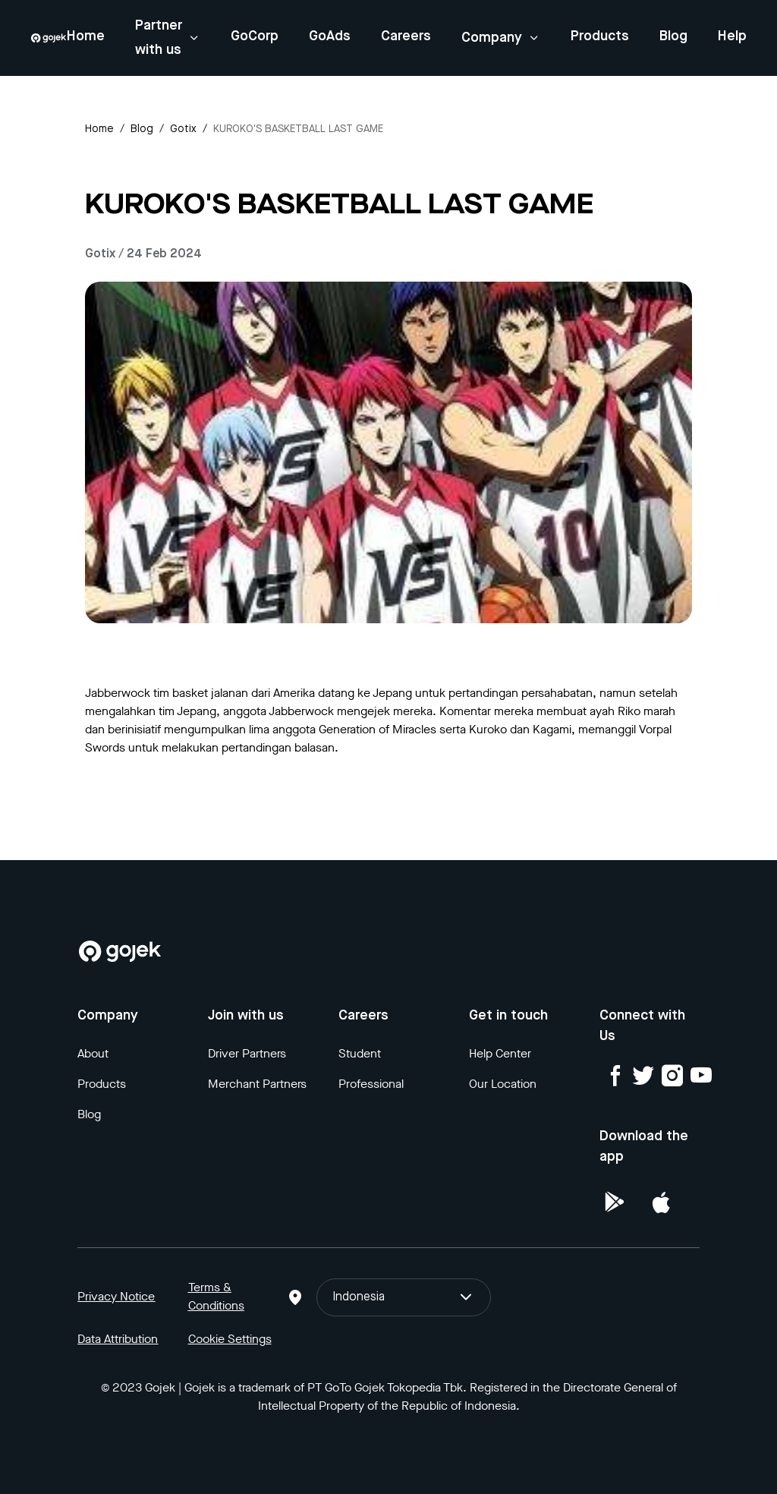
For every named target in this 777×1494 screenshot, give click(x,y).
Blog (673, 36)
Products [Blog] (101, 1084)
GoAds (330, 36)
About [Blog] (93, 1053)
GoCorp (254, 36)
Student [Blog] (359, 1053)
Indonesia (403, 1297)
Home (86, 36)
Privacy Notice (116, 1296)
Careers (406, 36)
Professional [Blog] (371, 1084)
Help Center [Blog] (500, 1053)
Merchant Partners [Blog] (257, 1084)
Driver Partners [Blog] (247, 1053)
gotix (183, 129)
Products (600, 36)
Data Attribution (117, 1339)
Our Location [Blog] (502, 1084)
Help (732, 36)
